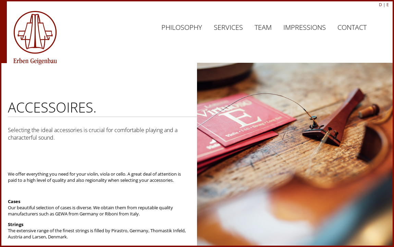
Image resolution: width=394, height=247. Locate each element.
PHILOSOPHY (181, 27)
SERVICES (228, 27)
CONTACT (352, 27)
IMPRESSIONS (304, 27)
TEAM (263, 27)
